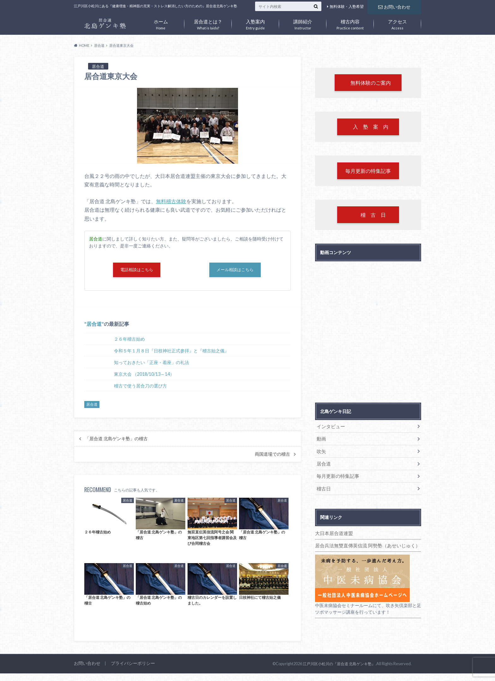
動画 (320, 439)
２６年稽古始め (129, 340)
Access (397, 23)
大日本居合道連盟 (332, 530)
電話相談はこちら (136, 270)
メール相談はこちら (235, 270)
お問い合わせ (394, 6)
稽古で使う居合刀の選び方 (140, 387)
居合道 (94, 326)
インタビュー (329, 428)
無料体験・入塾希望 (347, 6)
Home (160, 23)
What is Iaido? (208, 23)
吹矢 (320, 451)
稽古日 (323, 486)
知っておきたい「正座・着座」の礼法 (151, 364)
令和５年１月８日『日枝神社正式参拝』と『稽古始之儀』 (171, 352)
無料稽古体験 (171, 201)
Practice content (350, 23)
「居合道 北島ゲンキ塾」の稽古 (116, 440)
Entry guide (255, 23)
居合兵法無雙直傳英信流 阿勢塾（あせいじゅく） (364, 542)
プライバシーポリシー (129, 665)
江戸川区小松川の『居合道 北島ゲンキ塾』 (342, 665)
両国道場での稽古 (272, 455)
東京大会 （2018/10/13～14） (144, 375)
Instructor (302, 23)
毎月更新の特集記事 (336, 474)
